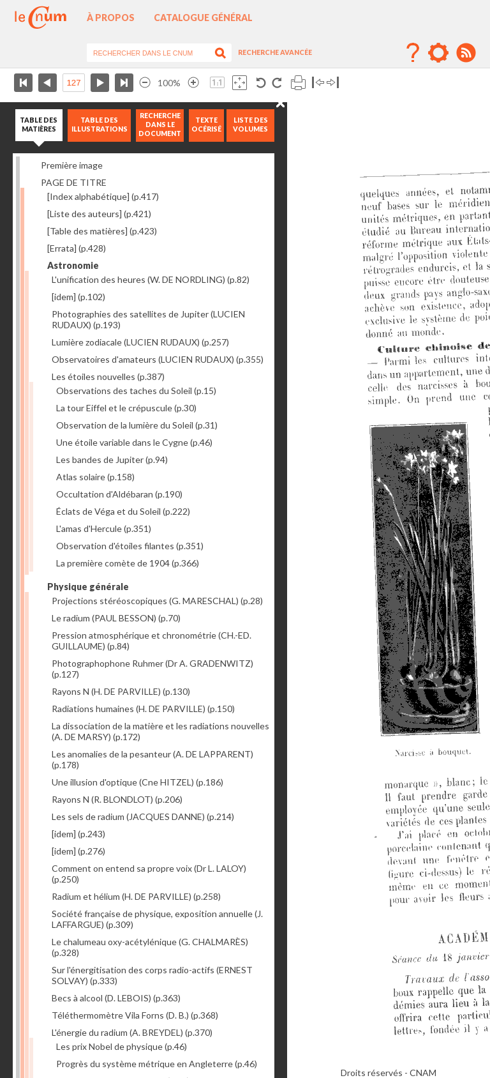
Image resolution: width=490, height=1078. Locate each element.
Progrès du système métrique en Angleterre (156, 1063)
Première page (23, 82)
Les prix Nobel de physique (121, 1046)
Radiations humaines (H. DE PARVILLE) (143, 708)
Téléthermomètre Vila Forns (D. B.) (135, 1015)
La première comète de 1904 (127, 563)
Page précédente (47, 82)
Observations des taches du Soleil (136, 390)
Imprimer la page (298, 82)
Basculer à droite (333, 82)
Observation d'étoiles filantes (130, 545)
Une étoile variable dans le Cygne (134, 442)
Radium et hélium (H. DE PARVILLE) (136, 896)
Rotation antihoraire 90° (261, 82)
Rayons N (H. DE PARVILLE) (121, 691)
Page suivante (100, 82)
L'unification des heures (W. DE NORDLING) (150, 279)
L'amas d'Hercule (103, 528)
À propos (111, 17)
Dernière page (124, 82)
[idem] (78, 296)
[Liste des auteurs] (99, 213)
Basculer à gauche (318, 82)
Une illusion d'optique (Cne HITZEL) (137, 782)
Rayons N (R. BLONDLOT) (117, 799)
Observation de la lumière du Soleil (137, 425)
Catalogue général (203, 17)
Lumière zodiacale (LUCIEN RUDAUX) (140, 342)
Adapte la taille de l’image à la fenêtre (239, 82)
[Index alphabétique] (103, 196)
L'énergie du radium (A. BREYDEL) (132, 1032)
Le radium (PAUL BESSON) (116, 617)
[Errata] (76, 248)
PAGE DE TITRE (74, 182)
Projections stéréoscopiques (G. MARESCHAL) (157, 600)
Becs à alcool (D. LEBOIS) (116, 997)
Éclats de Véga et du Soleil (123, 511)
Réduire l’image (145, 82)
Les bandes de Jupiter (112, 459)
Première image (72, 165)
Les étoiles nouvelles (108, 376)
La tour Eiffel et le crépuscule (126, 407)
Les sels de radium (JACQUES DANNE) (143, 816)
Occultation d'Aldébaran (119, 494)
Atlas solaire (95, 476)
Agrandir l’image (193, 82)
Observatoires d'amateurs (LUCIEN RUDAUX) (158, 359)
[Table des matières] (102, 230)
